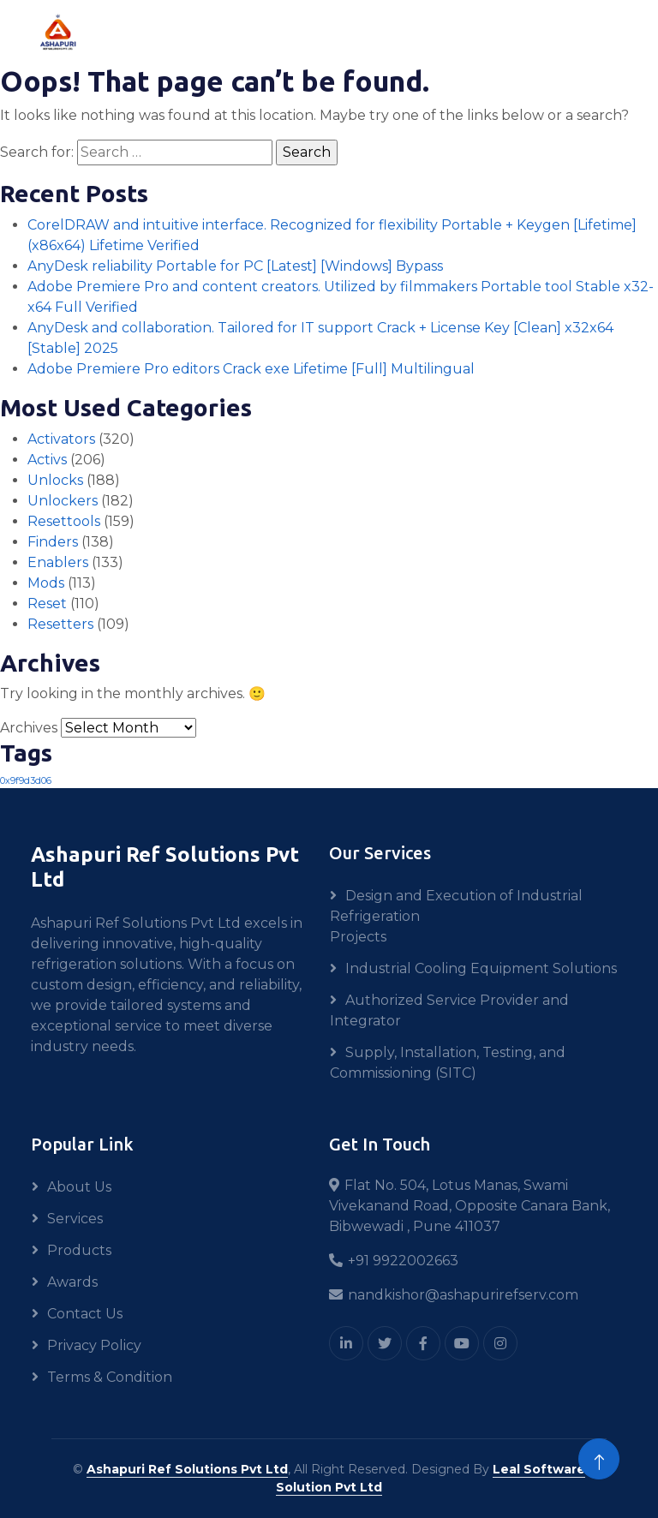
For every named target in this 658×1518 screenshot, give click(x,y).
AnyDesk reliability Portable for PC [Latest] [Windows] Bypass (235, 266)
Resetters (60, 624)
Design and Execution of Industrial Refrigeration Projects (456, 916)
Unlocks (55, 480)
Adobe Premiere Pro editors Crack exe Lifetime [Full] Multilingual (251, 369)
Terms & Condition (109, 1377)
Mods (45, 583)
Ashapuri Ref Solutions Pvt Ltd (187, 1469)
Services (75, 1218)
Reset (47, 603)
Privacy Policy (94, 1345)
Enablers (57, 562)
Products (79, 1250)
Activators (61, 439)
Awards (72, 1282)
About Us (79, 1187)
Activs (47, 459)
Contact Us (85, 1314)
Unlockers (62, 501)
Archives (28, 728)
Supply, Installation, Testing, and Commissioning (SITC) (447, 1062)
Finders (52, 542)
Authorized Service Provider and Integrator (449, 1010)
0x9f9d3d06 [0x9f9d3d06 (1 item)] (25, 780)
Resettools (63, 521)
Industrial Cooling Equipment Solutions (481, 968)
